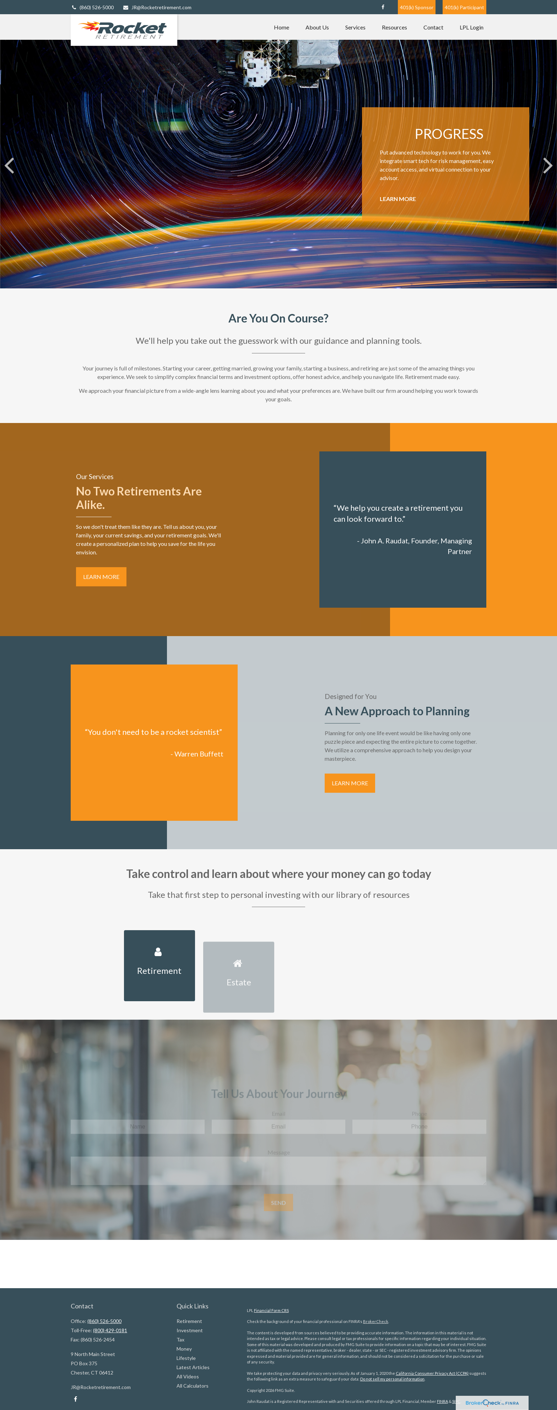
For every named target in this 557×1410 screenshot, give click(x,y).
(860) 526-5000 (92, 7)
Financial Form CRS (271, 1310)
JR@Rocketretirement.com (157, 7)
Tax (180, 1339)
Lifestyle (186, 1358)
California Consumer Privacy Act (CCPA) (432, 1373)
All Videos (188, 1376)
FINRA (442, 1401)
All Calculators (193, 1386)
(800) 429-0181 (110, 1330)
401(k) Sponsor (416, 7)
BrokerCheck (375, 1321)
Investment (190, 1330)
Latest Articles (193, 1367)
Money (184, 1349)
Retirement (189, 1321)
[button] (281, 27)
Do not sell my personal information (392, 1379)
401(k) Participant (464, 7)
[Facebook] (383, 7)
